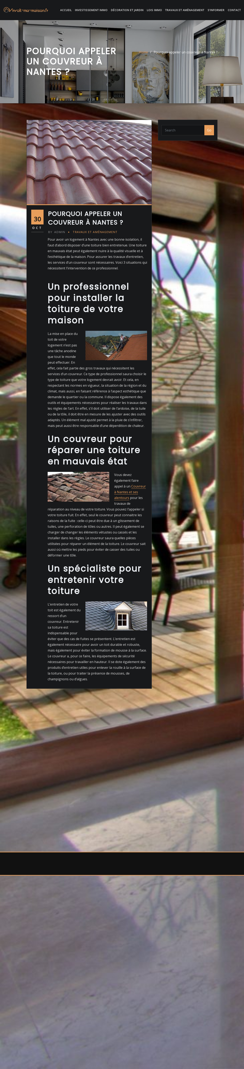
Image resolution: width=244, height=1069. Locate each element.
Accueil (66, 10)
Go (209, 132)
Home (143, 55)
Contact (234, 10)
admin (56, 271)
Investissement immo (91, 10)
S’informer (216, 10)
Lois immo (154, 10)
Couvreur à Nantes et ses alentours (130, 531)
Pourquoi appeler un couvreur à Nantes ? (186, 55)
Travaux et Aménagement (184, 10)
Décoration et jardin (127, 10)
